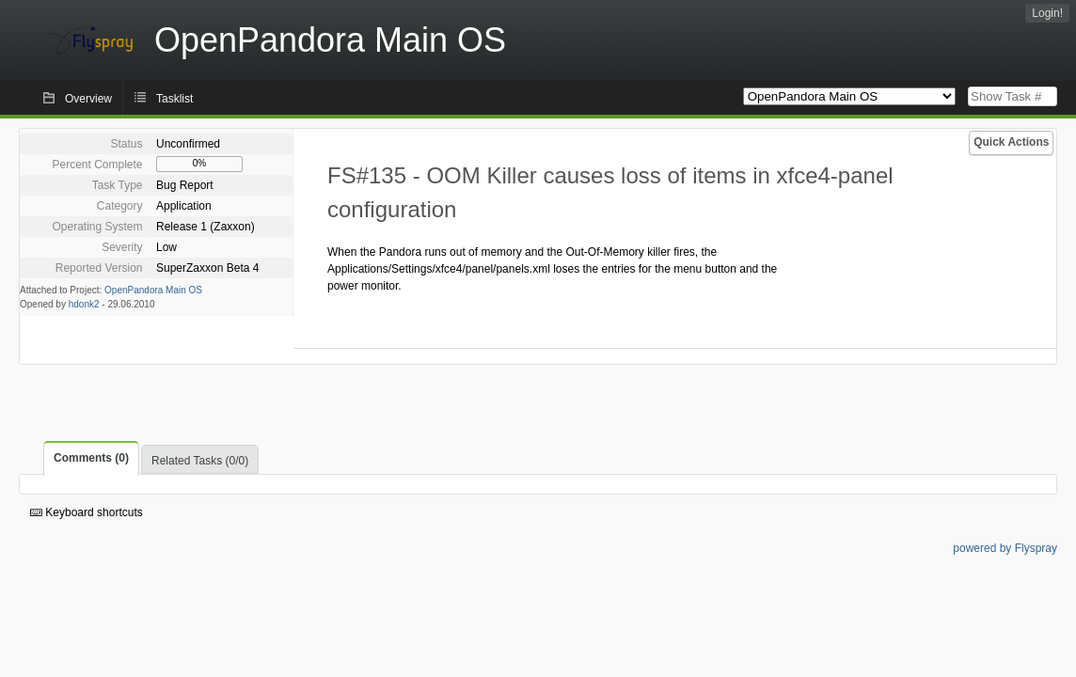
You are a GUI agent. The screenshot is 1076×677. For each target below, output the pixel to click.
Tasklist (174, 98)
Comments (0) (91, 457)
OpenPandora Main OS (153, 290)
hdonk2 (84, 304)
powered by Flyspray (1005, 548)
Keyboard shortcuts (86, 512)
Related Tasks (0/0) (199, 460)
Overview (88, 98)
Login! (1047, 13)
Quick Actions (1011, 142)
